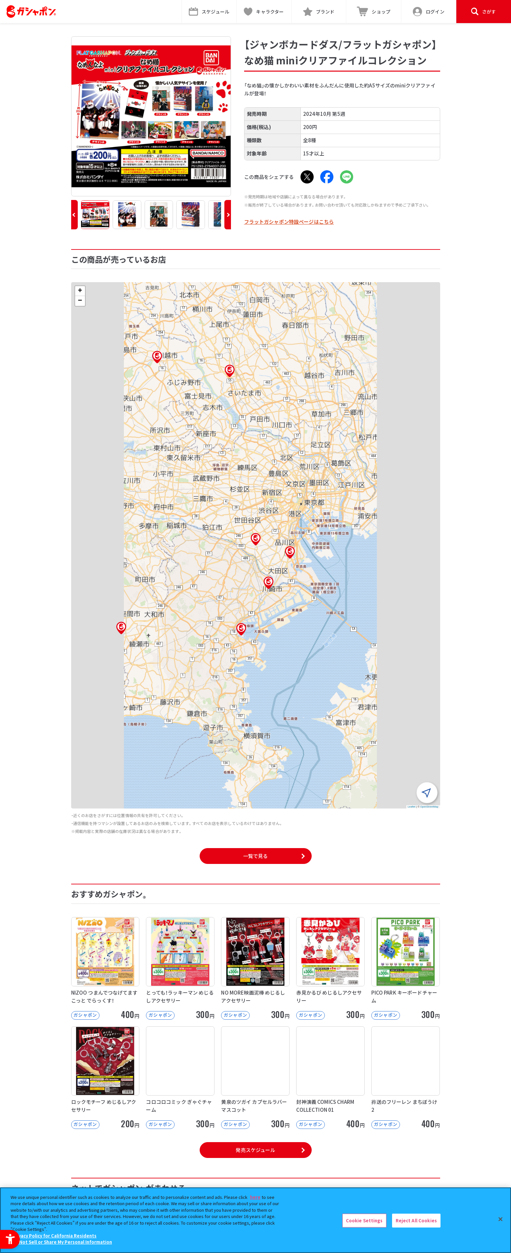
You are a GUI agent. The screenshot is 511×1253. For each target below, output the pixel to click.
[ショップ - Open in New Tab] (373, 11)
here (255, 1197)
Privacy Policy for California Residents (54, 1236)
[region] (255, 1220)
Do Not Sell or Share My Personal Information (62, 1242)
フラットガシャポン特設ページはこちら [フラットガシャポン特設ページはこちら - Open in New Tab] (289, 221)
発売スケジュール (255, 1149)
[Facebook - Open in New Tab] (326, 176)
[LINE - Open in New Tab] (346, 176)
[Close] (500, 1219)
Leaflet (412, 806)
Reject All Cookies (416, 1220)
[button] (74, 214)
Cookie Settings (364, 1220)
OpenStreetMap (429, 806)
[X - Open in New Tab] (307, 176)
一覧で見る (255, 855)
